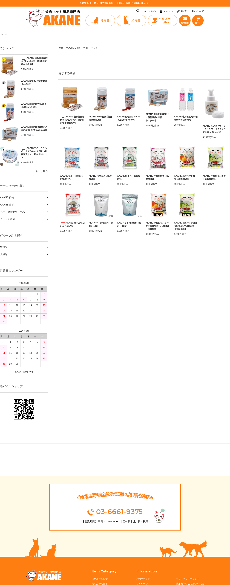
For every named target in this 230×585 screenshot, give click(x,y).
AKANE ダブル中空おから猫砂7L (72, 224)
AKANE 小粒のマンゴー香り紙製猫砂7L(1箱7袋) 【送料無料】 (157, 226)
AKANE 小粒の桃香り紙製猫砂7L (157, 177)
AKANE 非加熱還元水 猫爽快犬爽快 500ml (186, 118)
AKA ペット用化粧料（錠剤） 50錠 (101, 224)
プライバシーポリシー (187, 579)
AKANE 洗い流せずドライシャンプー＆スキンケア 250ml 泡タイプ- (214, 129)
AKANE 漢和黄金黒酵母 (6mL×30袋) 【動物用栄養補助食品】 (34, 61)
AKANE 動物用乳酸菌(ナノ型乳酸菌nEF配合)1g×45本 (34, 128)
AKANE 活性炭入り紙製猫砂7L (100, 177)
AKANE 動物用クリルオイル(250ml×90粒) (33, 105)
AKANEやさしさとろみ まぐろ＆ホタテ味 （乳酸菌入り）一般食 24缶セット (34, 153)
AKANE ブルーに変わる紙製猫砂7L (71, 177)
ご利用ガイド (143, 579)
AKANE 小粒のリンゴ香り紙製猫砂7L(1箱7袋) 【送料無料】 (185, 226)
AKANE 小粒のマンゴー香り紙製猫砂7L (185, 177)
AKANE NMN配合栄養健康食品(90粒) (34, 82)
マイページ (168, 11)
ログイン (152, 11)
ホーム (4, 34)
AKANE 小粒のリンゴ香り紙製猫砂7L (214, 177)
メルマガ (200, 11)
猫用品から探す (100, 579)
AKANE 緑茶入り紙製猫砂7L (128, 177)
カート (198, 20)
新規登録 (185, 11)
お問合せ (185, 20)
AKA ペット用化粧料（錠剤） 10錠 (129, 224)
